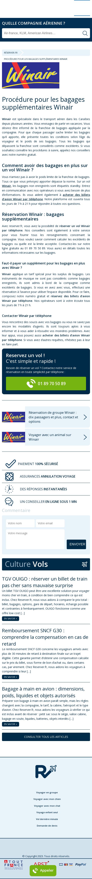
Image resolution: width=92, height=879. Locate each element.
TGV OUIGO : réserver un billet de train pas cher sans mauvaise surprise (44, 582)
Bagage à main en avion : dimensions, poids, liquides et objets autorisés (43, 692)
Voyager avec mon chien (47, 798)
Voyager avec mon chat (47, 805)
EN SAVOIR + (10, 618)
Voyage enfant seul (47, 812)
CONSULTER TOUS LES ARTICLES (46, 737)
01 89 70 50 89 (46, 383)
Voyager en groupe (47, 792)
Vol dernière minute (47, 819)
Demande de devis (47, 825)
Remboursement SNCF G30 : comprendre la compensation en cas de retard (45, 637)
